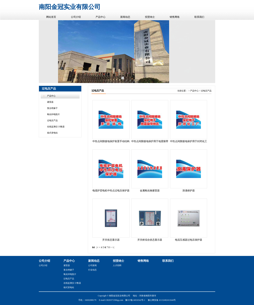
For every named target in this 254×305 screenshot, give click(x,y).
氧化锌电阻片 (53, 114)
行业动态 (92, 270)
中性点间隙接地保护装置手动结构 (110, 141)
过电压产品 (52, 120)
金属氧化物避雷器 (150, 190)
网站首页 (51, 17)
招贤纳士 (150, 17)
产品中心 (100, 17)
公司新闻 (92, 265)
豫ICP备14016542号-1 (135, 300)
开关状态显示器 (111, 240)
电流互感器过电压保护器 (188, 240)
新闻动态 (125, 17)
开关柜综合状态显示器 (149, 240)
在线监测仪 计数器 (56, 126)
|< (97, 247)
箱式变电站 (52, 133)
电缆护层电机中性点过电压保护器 (110, 190)
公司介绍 (76, 17)
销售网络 (175, 17)
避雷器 (50, 102)
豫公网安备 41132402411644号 (162, 300)
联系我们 (199, 17)
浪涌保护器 (188, 190)
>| (113, 247)
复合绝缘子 (52, 108)
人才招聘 (117, 265)
